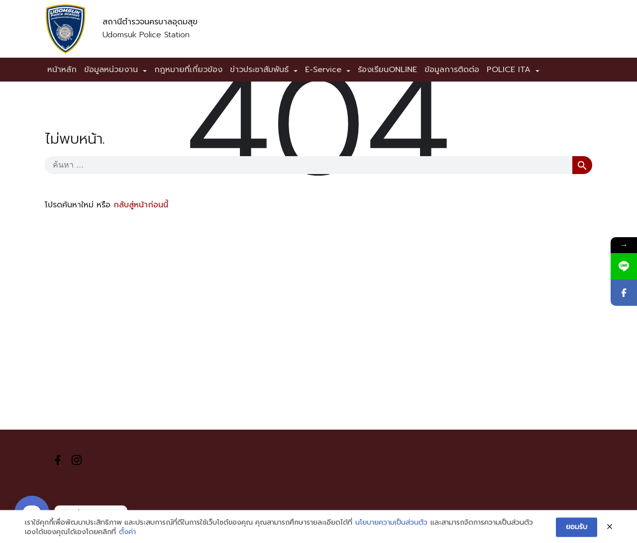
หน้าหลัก (62, 70)
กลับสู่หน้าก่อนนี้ (140, 205)
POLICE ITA (509, 70)
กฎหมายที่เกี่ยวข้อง (188, 70)
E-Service (323, 70)
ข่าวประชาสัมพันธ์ (259, 70)
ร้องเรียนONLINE (387, 70)
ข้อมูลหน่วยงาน (111, 70)
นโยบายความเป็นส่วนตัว (391, 530)
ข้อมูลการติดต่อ (452, 70)
